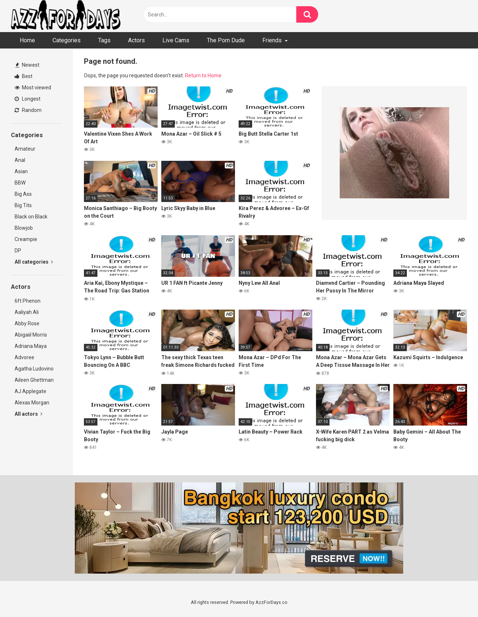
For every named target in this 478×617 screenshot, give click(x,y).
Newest (27, 65)
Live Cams (175, 40)
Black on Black (31, 217)
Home (27, 40)
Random (28, 110)
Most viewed (33, 87)
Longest (28, 99)
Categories (67, 40)
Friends (272, 40)
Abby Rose (27, 323)
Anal (20, 160)
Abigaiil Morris (31, 335)
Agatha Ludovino (34, 369)
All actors (28, 414)
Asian (21, 171)
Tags (104, 40)
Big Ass (23, 194)
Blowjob (24, 228)
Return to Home (203, 75)
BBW (20, 183)
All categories (34, 262)
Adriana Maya (31, 346)
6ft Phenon (28, 301)
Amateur (25, 149)
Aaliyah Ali (27, 312)
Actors (136, 40)
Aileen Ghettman (34, 380)
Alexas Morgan (32, 402)
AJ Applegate (30, 391)
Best (23, 76)
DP (18, 250)
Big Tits (23, 205)
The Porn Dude (226, 40)
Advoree (24, 357)
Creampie (26, 239)
